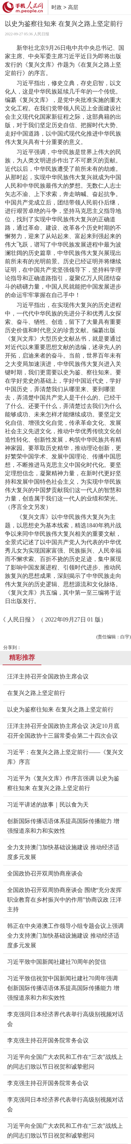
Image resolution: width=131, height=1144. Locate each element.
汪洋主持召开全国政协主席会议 (48, 676)
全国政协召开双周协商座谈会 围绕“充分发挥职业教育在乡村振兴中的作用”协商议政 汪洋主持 (64, 900)
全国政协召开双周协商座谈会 (45, 873)
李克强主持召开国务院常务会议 (48, 1040)
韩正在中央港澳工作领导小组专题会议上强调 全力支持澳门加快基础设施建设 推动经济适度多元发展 (65, 936)
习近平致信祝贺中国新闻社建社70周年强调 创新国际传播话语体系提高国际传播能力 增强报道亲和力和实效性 (63, 988)
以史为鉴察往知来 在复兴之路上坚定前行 (60, 709)
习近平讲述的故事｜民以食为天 (48, 804)
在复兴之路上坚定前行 (36, 693)
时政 (56, 7)
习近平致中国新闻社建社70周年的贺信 (56, 962)
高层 (73, 7)
